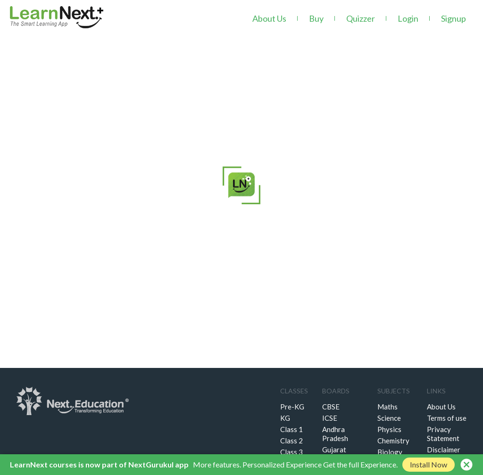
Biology (389, 452)
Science (389, 418)
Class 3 (291, 452)
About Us (269, 18)
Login (408, 18)
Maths (387, 406)
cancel (466, 465)
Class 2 (291, 440)
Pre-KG (292, 406)
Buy (316, 18)
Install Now (428, 464)
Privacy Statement (443, 433)
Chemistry (393, 440)
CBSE (331, 406)
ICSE (329, 418)
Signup (453, 18)
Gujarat (334, 449)
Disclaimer (443, 449)
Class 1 (291, 429)
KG (285, 418)
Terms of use (446, 418)
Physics (389, 429)
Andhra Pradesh (335, 433)
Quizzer (360, 18)
